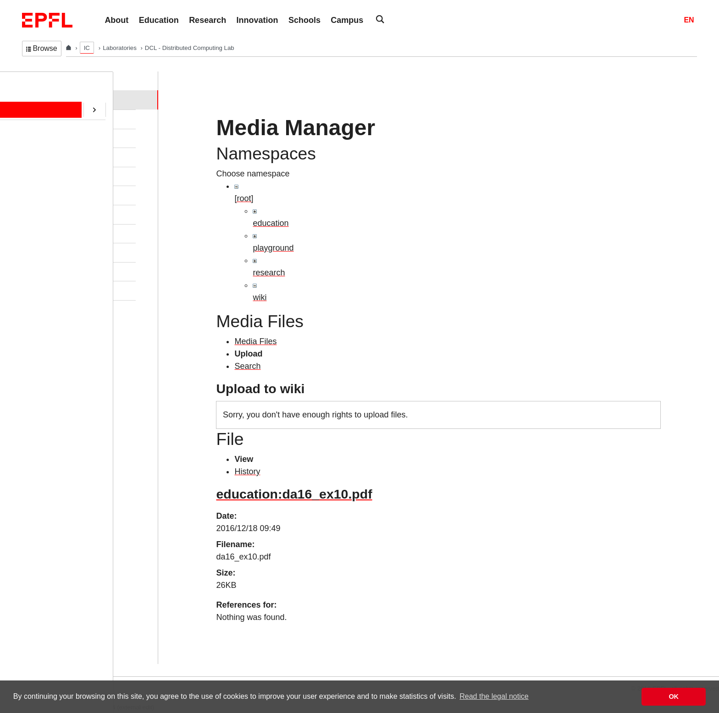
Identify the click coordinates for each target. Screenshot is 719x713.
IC (87, 47)
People (41, 118)
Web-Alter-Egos (54, 290)
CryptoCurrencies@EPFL (68, 233)
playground (273, 247)
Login (11, 670)
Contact (42, 176)
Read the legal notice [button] (493, 696)
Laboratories (120, 47)
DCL (28, 80)
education (270, 223)
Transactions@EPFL (61, 309)
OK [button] (674, 696)
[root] (243, 198)
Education (45, 138)
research (269, 272)
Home (40, 99)
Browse (41, 48)
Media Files (255, 341)
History (247, 471)
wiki (259, 297)
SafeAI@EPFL (52, 252)
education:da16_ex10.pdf (294, 494)
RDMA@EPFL (52, 271)
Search (247, 366)
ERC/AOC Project (57, 214)
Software (44, 194)
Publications (48, 156)
